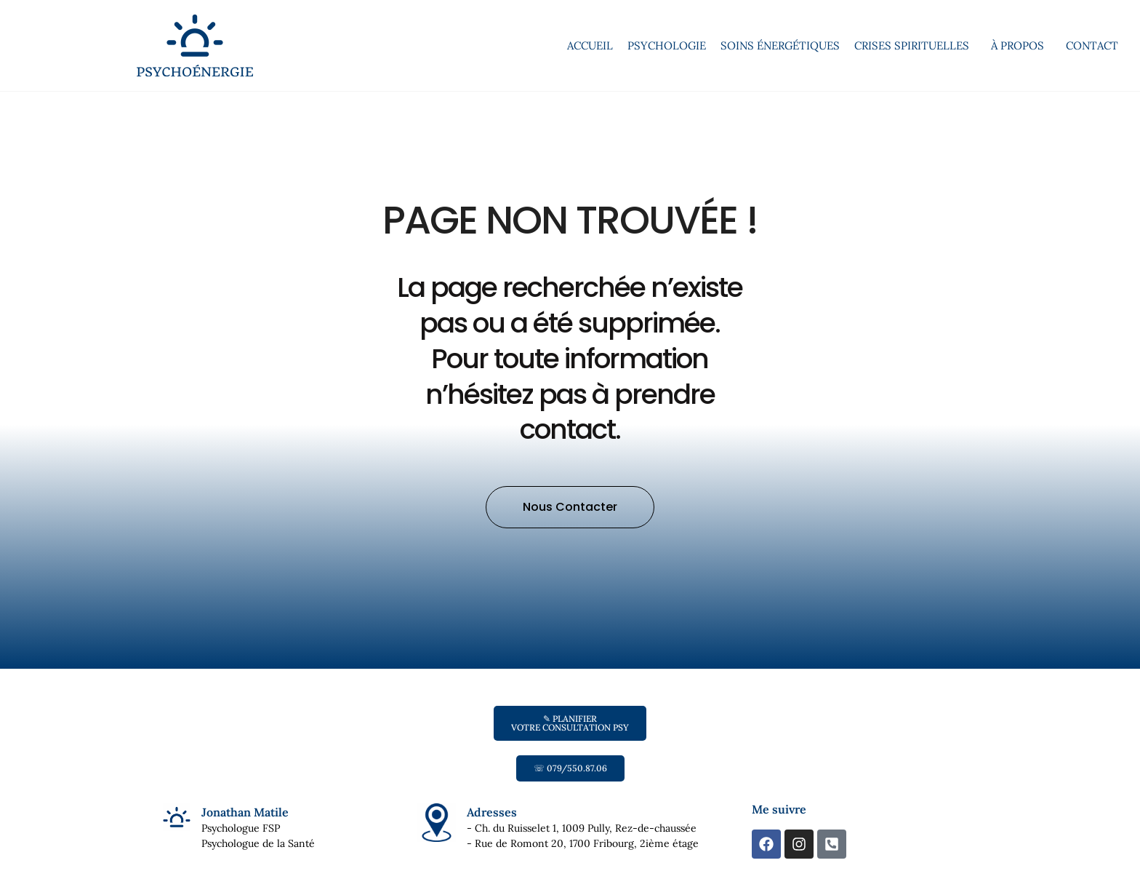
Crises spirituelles (915, 46)
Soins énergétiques (780, 45)
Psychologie (666, 45)
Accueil (590, 45)
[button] (570, 540)
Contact (1092, 45)
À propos (1021, 46)
